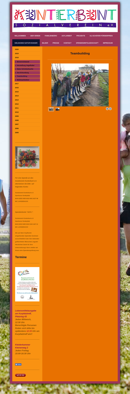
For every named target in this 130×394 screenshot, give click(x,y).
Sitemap (30, 387)
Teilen (18, 364)
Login (117, 387)
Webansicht (114, 390)
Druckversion (17, 387)
